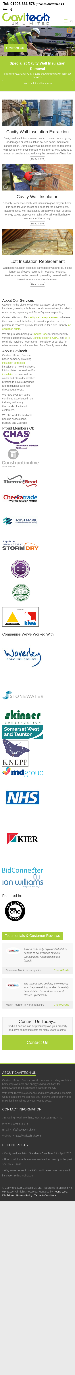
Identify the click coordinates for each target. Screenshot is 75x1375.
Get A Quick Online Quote (37, 83)
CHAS (55, 337)
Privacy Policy (24, 1195)
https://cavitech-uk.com (28, 1135)
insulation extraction (13, 362)
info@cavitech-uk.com (24, 1129)
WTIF (68, 337)
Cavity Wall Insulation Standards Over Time (28, 1153)
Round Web (60, 1191)
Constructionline (41, 337)
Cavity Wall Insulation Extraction (37, 131)
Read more (37, 158)
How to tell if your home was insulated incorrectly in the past (38, 1159)
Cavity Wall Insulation (37, 196)
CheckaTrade (40, 334)
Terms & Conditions (45, 1195)
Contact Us (37, 1042)
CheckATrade (61, 970)
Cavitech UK (15, 48)
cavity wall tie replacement (43, 317)
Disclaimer (8, 1195)
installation (8, 374)
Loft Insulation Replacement (37, 261)
